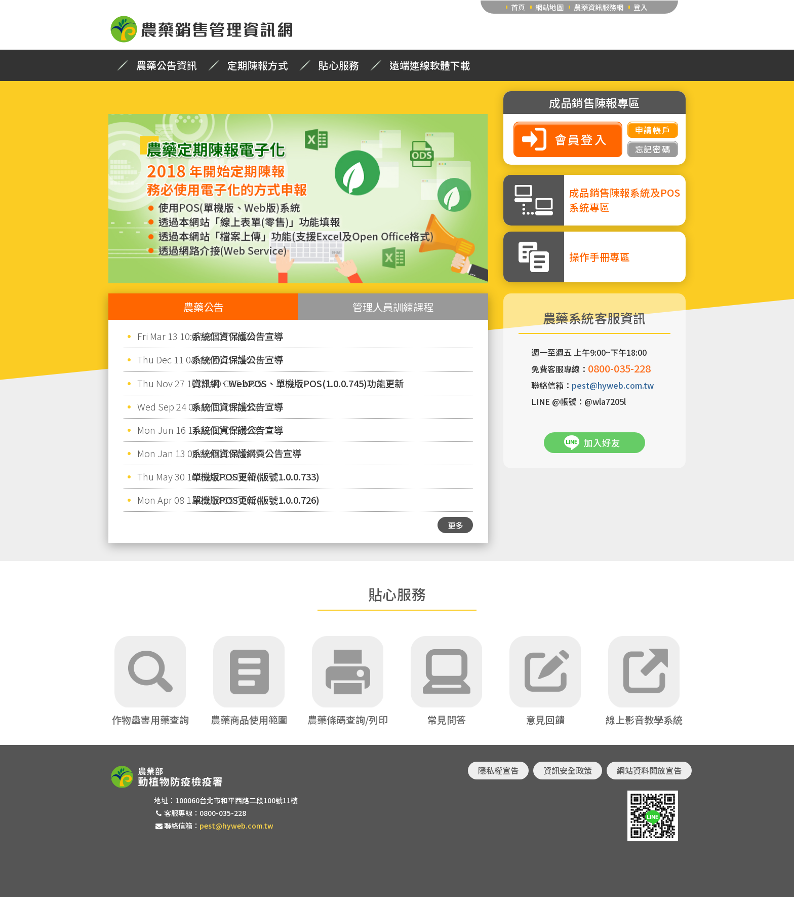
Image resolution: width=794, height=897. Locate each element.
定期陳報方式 (257, 65)
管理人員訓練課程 (392, 306)
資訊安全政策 (567, 770)
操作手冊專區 (599, 256)
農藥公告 (203, 306)
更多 (455, 525)
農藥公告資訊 (166, 65)
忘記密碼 (652, 149)
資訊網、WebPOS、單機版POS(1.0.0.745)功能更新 (298, 383)
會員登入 (581, 139)
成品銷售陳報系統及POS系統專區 (624, 199)
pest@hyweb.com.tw (613, 385)
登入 (640, 7)
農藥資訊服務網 (598, 7)
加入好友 (602, 442)
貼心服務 (339, 65)
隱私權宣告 (498, 770)
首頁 (518, 7)
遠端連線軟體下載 (429, 65)
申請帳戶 (652, 130)
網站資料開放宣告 (649, 770)
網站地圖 (549, 7)
